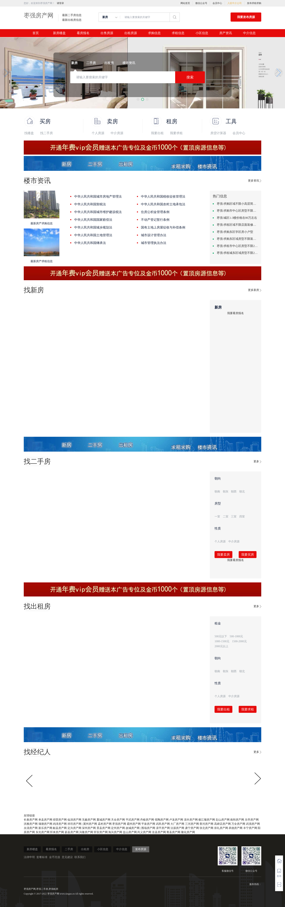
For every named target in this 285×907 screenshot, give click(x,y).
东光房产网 (42, 832)
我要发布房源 (246, 17)
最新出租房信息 (72, 20)
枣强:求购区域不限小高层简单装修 (237, 203)
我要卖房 (223, 554)
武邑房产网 (163, 823)
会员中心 (217, 3)
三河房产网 (192, 823)
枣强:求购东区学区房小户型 (235, 231)
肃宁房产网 (192, 828)
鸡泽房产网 (60, 823)
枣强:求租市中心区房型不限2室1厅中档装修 (237, 246)
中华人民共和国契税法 (90, 204)
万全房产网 (238, 823)
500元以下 (221, 636)
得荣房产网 (60, 819)
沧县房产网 (159, 832)
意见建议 (67, 857)
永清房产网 (31, 828)
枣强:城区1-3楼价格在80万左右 (237, 217)
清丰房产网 (191, 819)
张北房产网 (206, 828)
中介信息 (249, 33)
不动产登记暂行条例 (155, 219)
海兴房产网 (115, 832)
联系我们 (80, 857)
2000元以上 (221, 646)
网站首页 (185, 3)
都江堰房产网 (206, 819)
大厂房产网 (177, 823)
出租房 (85, 849)
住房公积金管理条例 (155, 212)
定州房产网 (118, 828)
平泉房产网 (148, 823)
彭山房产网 (223, 819)
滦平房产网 (163, 828)
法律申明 (29, 857)
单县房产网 (45, 819)
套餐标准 (42, 857)
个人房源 (98, 133)
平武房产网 (133, 819)
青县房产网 (173, 832)
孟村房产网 (105, 823)
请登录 (60, 3)
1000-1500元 (222, 641)
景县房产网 (103, 828)
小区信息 (202, 33)
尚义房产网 (144, 832)
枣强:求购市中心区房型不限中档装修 (237, 210)
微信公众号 (201, 3)
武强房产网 (253, 823)
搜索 (190, 77)
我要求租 (176, 133)
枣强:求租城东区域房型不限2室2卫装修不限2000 (237, 252)
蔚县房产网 (72, 832)
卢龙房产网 (176, 819)
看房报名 (83, 33)
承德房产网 (235, 828)
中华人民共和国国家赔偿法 (93, 219)
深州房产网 (89, 828)
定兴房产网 (74, 828)
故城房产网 (133, 828)
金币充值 (54, 857)
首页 (36, 33)
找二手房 (46, 133)
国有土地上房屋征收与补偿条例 (163, 227)
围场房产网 (148, 828)
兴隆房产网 (86, 832)
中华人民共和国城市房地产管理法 (98, 196)
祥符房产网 (74, 823)
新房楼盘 (59, 33)
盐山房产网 (130, 832)
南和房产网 (237, 819)
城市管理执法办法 (153, 243)
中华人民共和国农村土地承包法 (163, 204)
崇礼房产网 (221, 828)
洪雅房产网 (31, 823)
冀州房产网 (90, 823)
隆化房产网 (188, 832)
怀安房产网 (101, 832)
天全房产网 (118, 819)
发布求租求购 (254, 3)
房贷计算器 (218, 133)
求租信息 (178, 33)
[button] (138, 99)
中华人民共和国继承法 (90, 243)
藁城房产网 (103, 819)
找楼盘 (29, 133)
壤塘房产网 (45, 823)
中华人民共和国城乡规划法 (93, 227)
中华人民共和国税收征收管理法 (163, 196)
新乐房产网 (45, 828)
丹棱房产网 (147, 819)
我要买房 (247, 554)
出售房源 (107, 33)
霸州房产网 (134, 823)
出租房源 (130, 33)
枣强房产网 (38, 15)
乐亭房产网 (252, 819)
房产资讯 (226, 33)
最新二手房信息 (72, 15)
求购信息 (154, 33)
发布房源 (140, 849)
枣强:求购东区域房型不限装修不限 (237, 238)
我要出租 (157, 133)
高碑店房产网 (222, 823)
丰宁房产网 (250, 828)
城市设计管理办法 (153, 235)
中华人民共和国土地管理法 (93, 235)
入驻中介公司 (234, 3)
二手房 (69, 849)
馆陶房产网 (162, 819)
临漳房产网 (74, 819)
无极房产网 (89, 819)
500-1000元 (236, 636)
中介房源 (117, 133)
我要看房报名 (235, 313)
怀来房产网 (57, 832)
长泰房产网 (31, 819)
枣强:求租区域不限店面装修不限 (237, 224)
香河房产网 (206, 823)
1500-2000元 (239, 641)
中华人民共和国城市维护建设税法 (98, 212)
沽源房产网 (177, 828)
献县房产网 (60, 828)
